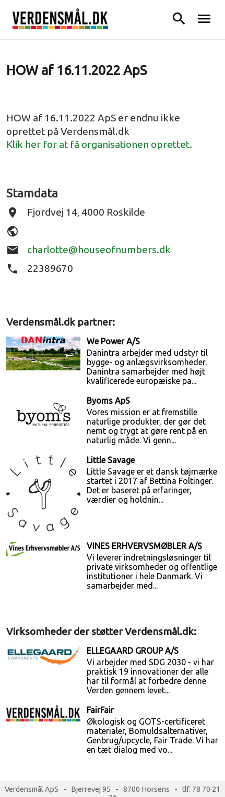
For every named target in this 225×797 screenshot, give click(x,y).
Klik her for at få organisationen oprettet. (99, 144)
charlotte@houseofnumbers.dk (99, 249)
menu (204, 18)
